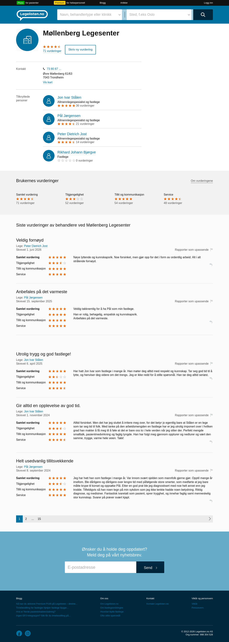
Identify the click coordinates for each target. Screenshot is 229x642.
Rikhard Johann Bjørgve (76, 152)
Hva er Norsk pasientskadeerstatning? (35, 611)
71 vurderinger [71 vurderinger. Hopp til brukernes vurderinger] (52, 50)
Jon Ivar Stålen (69, 97)
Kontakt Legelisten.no (157, 603)
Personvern (197, 607)
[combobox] (89, 14)
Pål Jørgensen (69, 115)
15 (39, 518)
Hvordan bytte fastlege (111, 611)
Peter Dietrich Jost (72, 134)
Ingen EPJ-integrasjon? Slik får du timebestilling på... (43, 615)
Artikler (124, 2)
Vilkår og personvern (202, 598)
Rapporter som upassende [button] (192, 249)
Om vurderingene (202, 180)
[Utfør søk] (203, 14)
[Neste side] (209, 518)
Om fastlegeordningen (111, 607)
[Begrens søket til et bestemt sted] (159, 14)
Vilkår (194, 603)
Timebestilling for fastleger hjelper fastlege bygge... (42, 607)
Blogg (103, 2)
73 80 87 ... (54, 68)
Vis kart (47, 81)
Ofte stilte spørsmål (110, 615)
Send (148, 567)
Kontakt (150, 598)
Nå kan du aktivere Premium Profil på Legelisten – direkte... (46, 603)
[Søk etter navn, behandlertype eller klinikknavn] (89, 14)
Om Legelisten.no (109, 603)
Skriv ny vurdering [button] (79, 49)
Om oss (104, 598)
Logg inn (208, 2)
